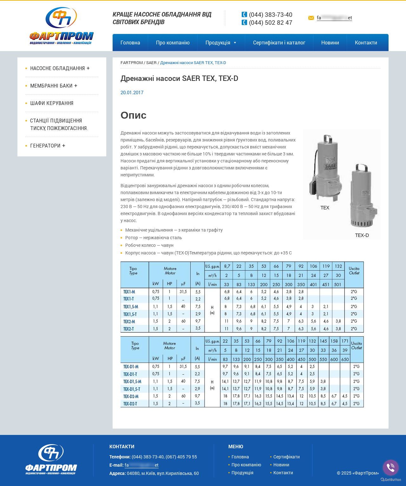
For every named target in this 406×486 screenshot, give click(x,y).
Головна (130, 42)
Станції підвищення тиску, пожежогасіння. (59, 124)
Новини (330, 42)
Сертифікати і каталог (279, 42)
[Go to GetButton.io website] (391, 480)
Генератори (45, 145)
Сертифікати (286, 457)
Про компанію (173, 42)
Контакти (366, 42)
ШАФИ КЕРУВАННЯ (52, 103)
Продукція (221, 42)
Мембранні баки (51, 85)
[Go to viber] (391, 468)
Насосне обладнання (57, 68)
